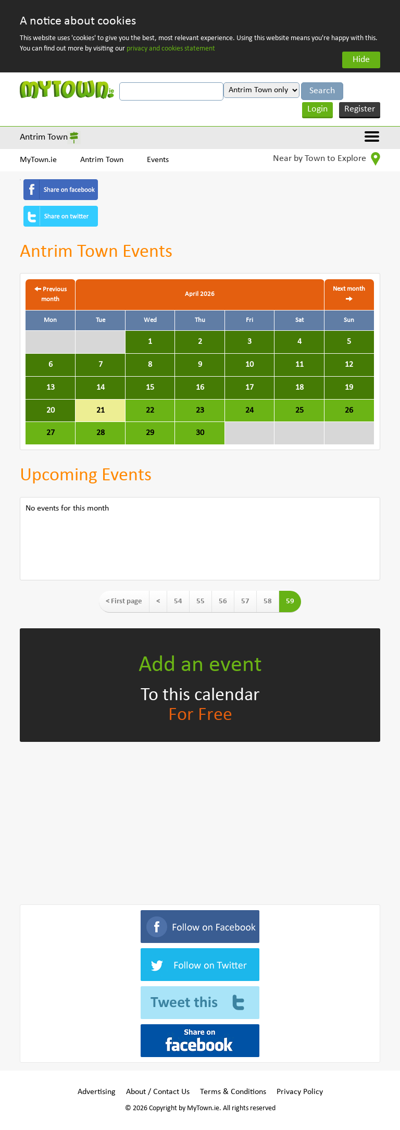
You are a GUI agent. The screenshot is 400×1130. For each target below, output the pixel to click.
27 (50, 433)
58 (268, 601)
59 (290, 601)
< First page (124, 601)
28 (100, 433)
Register (359, 109)
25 (299, 410)
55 (200, 601)
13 (50, 387)
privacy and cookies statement (171, 49)
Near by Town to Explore (326, 159)
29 (150, 433)
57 (245, 601)
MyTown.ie (38, 160)
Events (158, 160)
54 (178, 601)
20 (50, 410)
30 (200, 433)
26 (349, 410)
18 (299, 387)
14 (100, 387)
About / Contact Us (158, 1092)
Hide (361, 60)
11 (299, 365)
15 (150, 387)
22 (150, 410)
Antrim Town (44, 137)
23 (200, 410)
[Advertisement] (200, 821)
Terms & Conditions (233, 1092)
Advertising (97, 1092)
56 (223, 601)
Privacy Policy (300, 1092)
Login (317, 109)
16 (200, 387)
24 (249, 410)
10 (249, 365)
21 (100, 410)
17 (249, 387)
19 (349, 387)
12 (349, 365)
